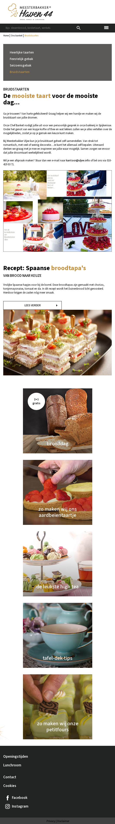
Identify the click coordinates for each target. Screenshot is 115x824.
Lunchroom (12, 765)
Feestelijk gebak (21, 59)
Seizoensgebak (20, 65)
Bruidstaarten (19, 72)
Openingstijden (15, 756)
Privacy (51, 821)
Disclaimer (63, 821)
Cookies (9, 786)
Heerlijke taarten (22, 52)
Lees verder (32, 305)
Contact (9, 777)
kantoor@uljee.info (78, 160)
